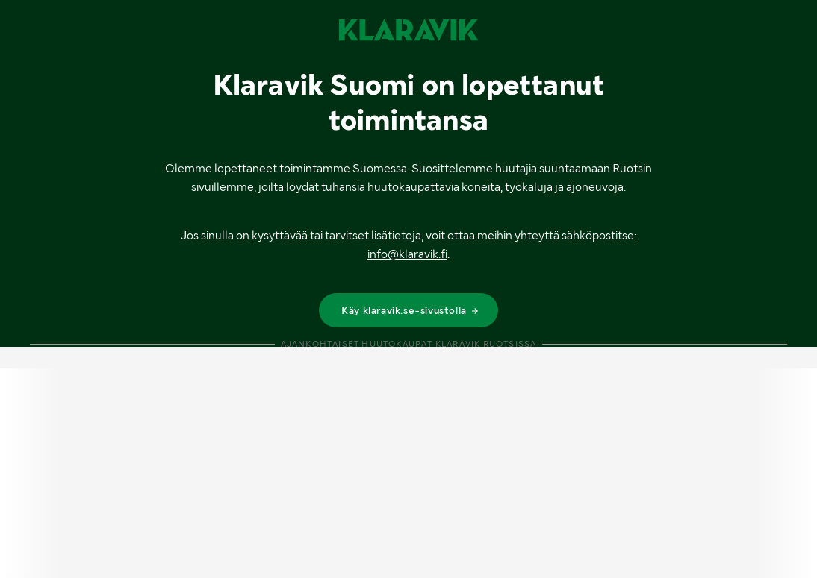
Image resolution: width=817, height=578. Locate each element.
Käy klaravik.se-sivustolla (410, 310)
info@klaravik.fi (407, 254)
